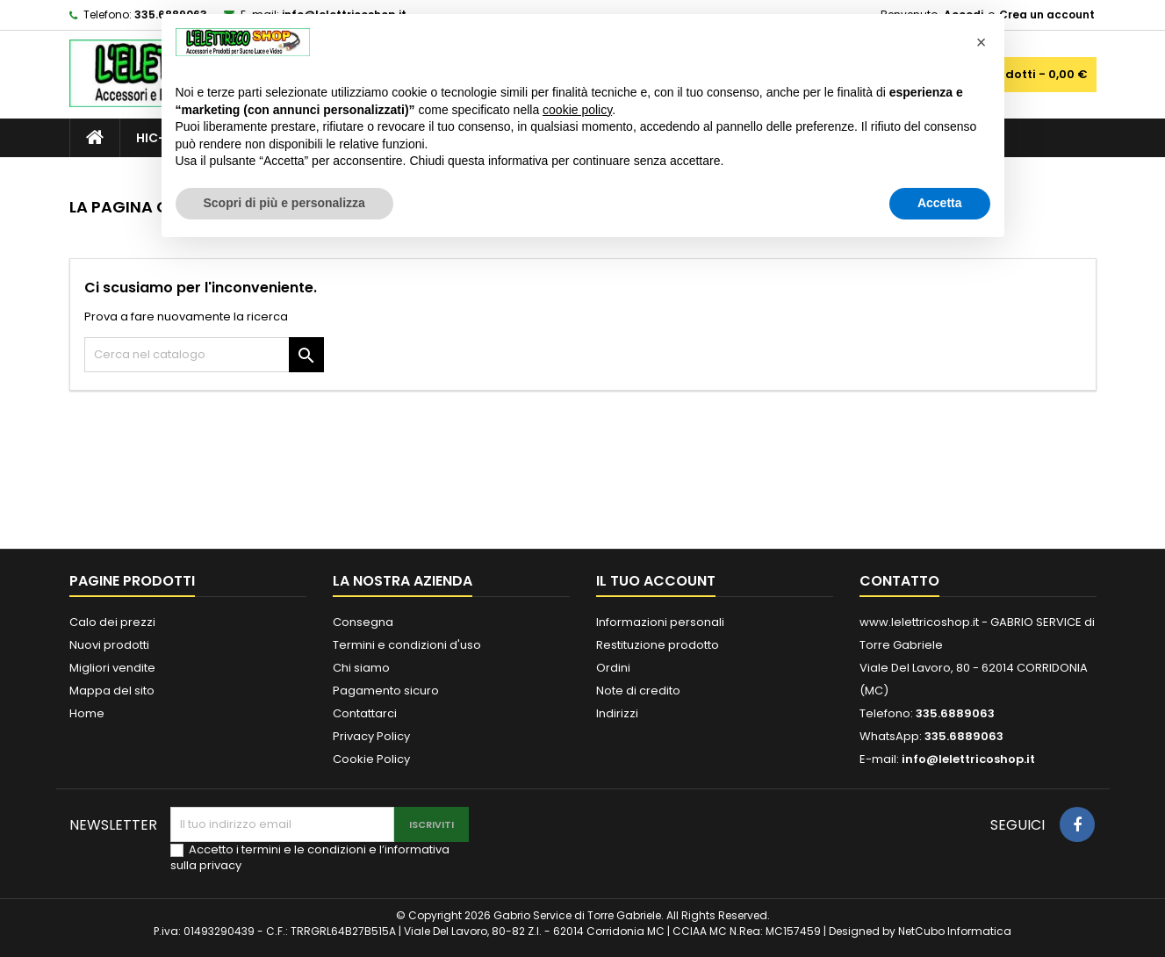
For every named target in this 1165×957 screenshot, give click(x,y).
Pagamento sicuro (386, 690)
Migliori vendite (112, 667)
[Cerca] (204, 354)
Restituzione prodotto (657, 645)
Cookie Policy (371, 759)
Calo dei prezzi (112, 622)
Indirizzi (617, 713)
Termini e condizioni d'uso (407, 645)
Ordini (613, 667)
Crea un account (1047, 14)
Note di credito (638, 690)
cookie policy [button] (577, 110)
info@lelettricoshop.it (968, 759)
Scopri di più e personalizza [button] (284, 203)
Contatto (899, 581)
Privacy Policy (371, 736)
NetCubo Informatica (954, 931)
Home (86, 713)
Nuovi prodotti (109, 645)
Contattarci (365, 713)
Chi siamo (361, 667)
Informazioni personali (660, 622)
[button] (981, 42)
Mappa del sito (112, 690)
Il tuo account (656, 581)
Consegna (363, 622)
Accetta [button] (939, 203)
